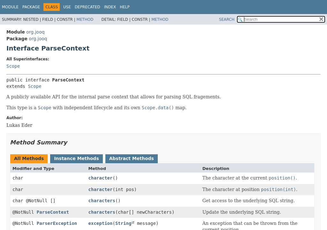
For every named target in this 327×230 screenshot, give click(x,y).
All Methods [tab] (29, 158)
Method (85, 19)
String (123, 223)
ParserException (57, 223)
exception (100, 223)
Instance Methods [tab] (76, 158)
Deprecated (87, 7)
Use (67, 7)
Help (125, 7)
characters (101, 200)
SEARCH (227, 19)
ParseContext (53, 212)
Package (31, 7)
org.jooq (35, 31)
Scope (13, 66)
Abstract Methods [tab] (131, 158)
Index (110, 7)
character (100, 177)
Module (10, 7)
